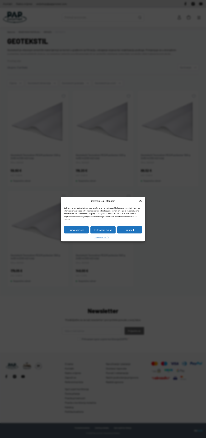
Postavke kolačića (101, 237)
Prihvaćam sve (76, 229)
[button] (140, 200)
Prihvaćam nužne (103, 229)
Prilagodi (129, 229)
